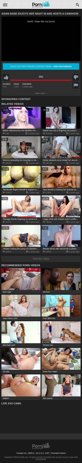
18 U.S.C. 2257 (42, 453)
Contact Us (21, 453)
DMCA (31, 453)
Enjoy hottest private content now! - (41, 66)
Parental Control (58, 453)
